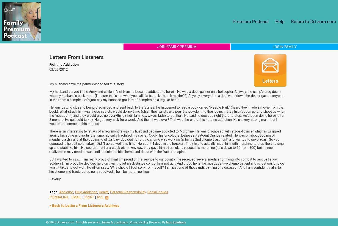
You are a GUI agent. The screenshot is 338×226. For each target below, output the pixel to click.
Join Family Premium (251, 46)
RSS (100, 197)
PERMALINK (59, 197)
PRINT (89, 197)
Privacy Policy (139, 222)
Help (280, 21)
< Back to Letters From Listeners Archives (84, 205)
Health (103, 192)
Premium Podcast (251, 21)
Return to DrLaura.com (313, 21)
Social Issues (157, 192)
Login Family (309, 46)
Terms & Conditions (115, 222)
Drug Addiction (86, 192)
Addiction (66, 192)
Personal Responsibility (128, 192)
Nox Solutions (176, 222)
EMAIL (76, 197)
